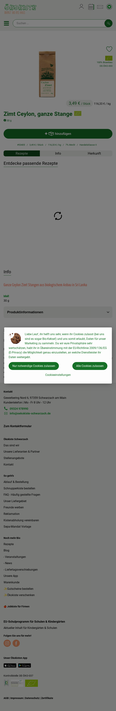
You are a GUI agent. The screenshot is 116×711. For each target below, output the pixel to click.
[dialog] (58, 355)
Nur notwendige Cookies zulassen (33, 366)
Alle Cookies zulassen (90, 366)
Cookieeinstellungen (58, 375)
